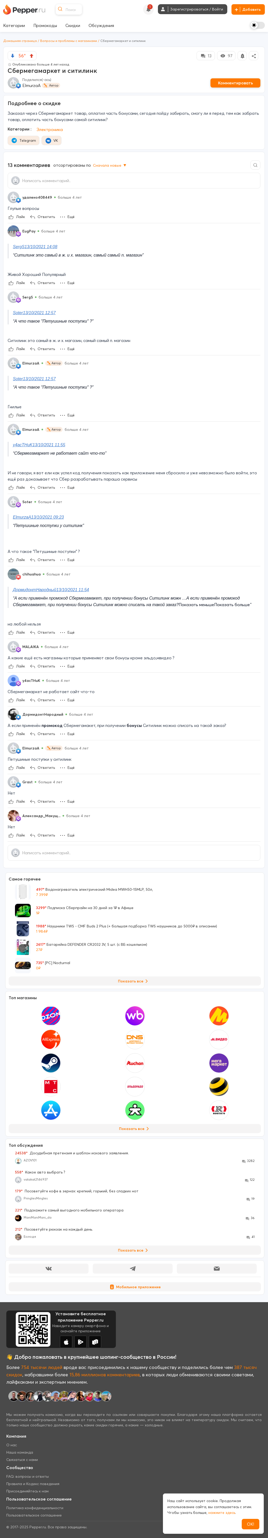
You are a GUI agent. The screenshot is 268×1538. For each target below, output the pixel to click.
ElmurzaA (31, 85)
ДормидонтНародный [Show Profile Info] (42, 714)
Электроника (50, 129)
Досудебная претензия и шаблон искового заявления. (72, 1153)
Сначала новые (110, 165)
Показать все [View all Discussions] (134, 1250)
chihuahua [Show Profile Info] (31, 574)
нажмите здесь (221, 1512)
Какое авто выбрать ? (40, 1172)
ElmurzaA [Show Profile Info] (30, 363)
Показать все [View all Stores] (135, 1129)
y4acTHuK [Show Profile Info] (31, 680)
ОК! (250, 1524)
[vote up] (31, 55)
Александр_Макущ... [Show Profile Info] (41, 815)
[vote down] (12, 55)
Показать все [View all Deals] (134, 981)
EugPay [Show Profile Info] (28, 231)
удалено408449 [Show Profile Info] (37, 197)
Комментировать (235, 82)
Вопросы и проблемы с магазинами (68, 41)
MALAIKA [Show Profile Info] (30, 646)
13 (206, 56)
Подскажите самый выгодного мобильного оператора (69, 1210)
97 (226, 56)
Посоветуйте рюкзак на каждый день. (54, 1229)
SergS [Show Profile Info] (27, 297)
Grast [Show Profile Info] (27, 782)
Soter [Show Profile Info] (27, 501)
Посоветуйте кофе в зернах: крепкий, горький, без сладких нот (76, 1191)
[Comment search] (255, 165)
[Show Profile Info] (13, 197)
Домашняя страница (20, 41)
